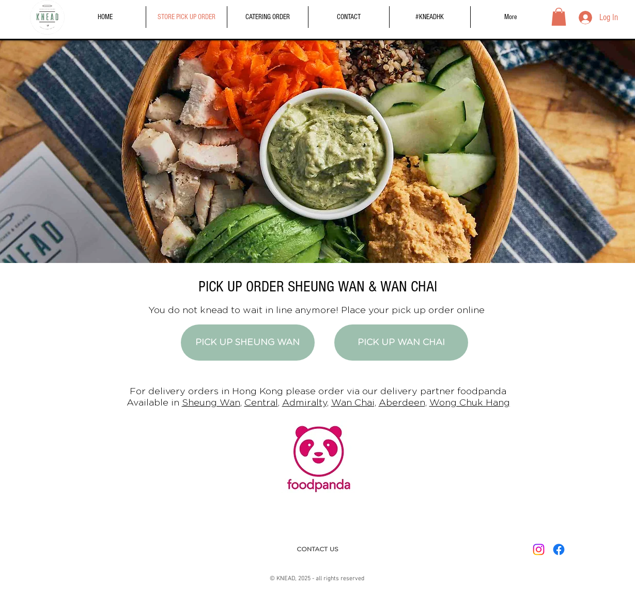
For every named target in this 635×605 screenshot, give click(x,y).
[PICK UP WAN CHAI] (401, 342)
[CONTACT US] (317, 549)
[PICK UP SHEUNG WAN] (248, 342)
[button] (558, 17)
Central (261, 403)
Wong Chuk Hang (469, 403)
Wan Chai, (353, 403)
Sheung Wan (211, 403)
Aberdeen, (403, 403)
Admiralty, (305, 403)
